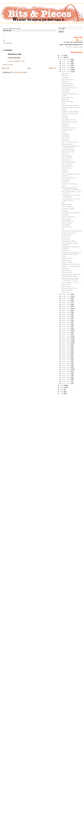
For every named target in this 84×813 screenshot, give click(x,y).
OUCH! (63, 256)
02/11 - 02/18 (66, 373)
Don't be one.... (66, 138)
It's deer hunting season (69, 276)
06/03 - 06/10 (66, 341)
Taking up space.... (67, 144)
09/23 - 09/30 (66, 308)
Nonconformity (66, 270)
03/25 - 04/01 (66, 361)
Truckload (64, 172)
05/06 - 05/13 (66, 349)
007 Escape (65, 136)
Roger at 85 (65, 292)
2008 (62, 55)
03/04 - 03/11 (66, 367)
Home (29, 68)
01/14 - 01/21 (66, 381)
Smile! (63, 186)
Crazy (63, 132)
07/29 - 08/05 (66, 325)
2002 (62, 393)
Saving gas (7, 30)
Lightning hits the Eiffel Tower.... (71, 274)
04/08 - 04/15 (66, 357)
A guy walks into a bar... (69, 120)
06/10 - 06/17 (66, 339)
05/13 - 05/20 (66, 347)
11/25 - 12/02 (66, 69)
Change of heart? (67, 258)
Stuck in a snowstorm (68, 217)
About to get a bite (67, 97)
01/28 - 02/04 (66, 377)
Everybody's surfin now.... (69, 288)
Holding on (65, 126)
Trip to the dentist (67, 290)
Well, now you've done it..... (70, 142)
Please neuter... (66, 219)
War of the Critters (67, 79)
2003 (62, 391)
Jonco (80, 40)
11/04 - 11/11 (66, 296)
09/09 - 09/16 (66, 312)
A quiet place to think (68, 241)
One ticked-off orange (68, 128)
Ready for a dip (66, 235)
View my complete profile (74, 47)
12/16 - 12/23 (66, 63)
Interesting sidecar (67, 86)
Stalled (63, 109)
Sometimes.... (66, 182)
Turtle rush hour (66, 227)
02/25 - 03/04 (66, 369)
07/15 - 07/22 (66, 329)
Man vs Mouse (66, 284)
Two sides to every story (69, 184)
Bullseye (64, 170)
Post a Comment (8, 65)
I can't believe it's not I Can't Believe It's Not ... (70, 199)
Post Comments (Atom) (19, 72)
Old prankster (65, 225)
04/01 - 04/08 (66, 359)
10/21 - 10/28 (66, 300)
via (4, 40)
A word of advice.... (67, 206)
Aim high (64, 116)
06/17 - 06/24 (66, 337)
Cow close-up (66, 160)
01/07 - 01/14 (66, 383)
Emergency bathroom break (70, 107)
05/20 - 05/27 (66, 345)
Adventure (64, 118)
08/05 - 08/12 (66, 322)
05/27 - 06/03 (66, 343)
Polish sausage (66, 223)
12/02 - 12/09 (66, 67)
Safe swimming (66, 156)
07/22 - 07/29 (66, 326)
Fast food (64, 154)
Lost (62, 229)
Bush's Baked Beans (68, 162)
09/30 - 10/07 (66, 306)
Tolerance (64, 75)
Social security (66, 168)
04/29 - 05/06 (66, 351)
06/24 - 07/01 (66, 335)
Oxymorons (65, 140)
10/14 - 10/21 (66, 302)
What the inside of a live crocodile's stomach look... (70, 188)
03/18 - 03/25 (66, 363)
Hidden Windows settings (69, 105)
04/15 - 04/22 (66, 355)
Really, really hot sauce (69, 88)
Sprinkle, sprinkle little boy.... (70, 112)
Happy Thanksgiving (68, 150)
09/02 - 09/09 (66, 314)
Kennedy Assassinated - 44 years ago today (70, 147)
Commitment (65, 77)
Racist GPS (65, 250)
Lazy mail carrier (66, 158)
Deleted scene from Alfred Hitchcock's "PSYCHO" (70, 279)
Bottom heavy (66, 286)
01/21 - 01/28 (66, 379)
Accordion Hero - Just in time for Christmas (70, 196)
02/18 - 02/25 (66, 371)
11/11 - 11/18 (66, 294)
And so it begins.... (67, 164)
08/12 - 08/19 (66, 320)
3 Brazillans (65, 124)
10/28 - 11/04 (66, 298)
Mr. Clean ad (65, 239)
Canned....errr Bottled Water (70, 266)
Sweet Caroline (66, 204)
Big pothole (65, 99)
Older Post (52, 68)
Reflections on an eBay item (70, 264)
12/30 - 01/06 (66, 59)
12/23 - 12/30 (66, 61)
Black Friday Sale (67, 101)
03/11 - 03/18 (66, 365)
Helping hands (66, 260)
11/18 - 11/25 (66, 71)
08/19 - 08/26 (66, 318)
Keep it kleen (65, 90)
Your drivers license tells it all (70, 213)
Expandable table (67, 84)
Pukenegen (65, 92)
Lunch (63, 103)
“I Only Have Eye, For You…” (71, 282)
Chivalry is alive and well (69, 113)
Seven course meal (67, 152)
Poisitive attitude (66, 262)
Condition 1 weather (68, 208)
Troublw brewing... (67, 130)
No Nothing (65, 215)
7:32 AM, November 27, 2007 (16, 61)
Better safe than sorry (68, 178)
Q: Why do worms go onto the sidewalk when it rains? (71, 253)
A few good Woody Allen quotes (71, 231)
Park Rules (65, 268)
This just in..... (66, 73)
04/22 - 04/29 (66, 353)
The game (64, 211)
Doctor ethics (65, 180)
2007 (62, 57)
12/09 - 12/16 (66, 65)
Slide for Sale (65, 237)
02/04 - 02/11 (66, 375)
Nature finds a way (67, 221)
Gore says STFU (66, 272)
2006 (62, 385)
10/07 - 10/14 (66, 304)
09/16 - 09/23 (66, 310)
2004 (62, 389)
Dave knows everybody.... (69, 122)
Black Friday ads (66, 166)
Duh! (63, 202)
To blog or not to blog (68, 233)
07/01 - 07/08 (66, 333)
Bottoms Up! (65, 81)
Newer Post (5, 68)
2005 (62, 387)
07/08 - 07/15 (66, 331)
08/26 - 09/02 (66, 316)
